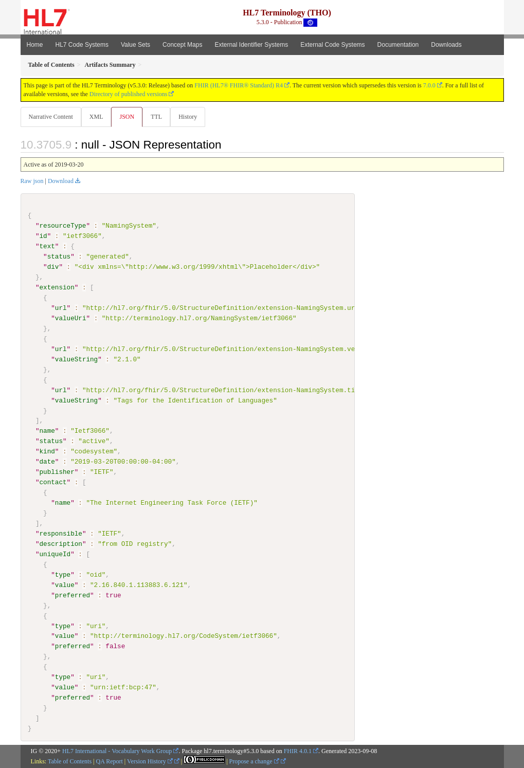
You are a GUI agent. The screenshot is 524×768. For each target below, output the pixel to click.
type (62, 574)
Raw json (32, 181)
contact (53, 482)
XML (97, 116)
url (61, 308)
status (58, 257)
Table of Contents (70, 761)
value (65, 585)
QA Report (109, 761)
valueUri (70, 318)
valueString (76, 359)
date (47, 462)
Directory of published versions (128, 94)
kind (47, 451)
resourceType (63, 226)
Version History (150, 761)
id (43, 236)
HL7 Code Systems (82, 44)
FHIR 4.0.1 (298, 751)
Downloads (446, 44)
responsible (61, 533)
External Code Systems (332, 44)
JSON (128, 116)
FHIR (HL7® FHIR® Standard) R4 (238, 85)
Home (35, 44)
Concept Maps (182, 44)
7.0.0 (429, 85)
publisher (57, 472)
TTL (159, 116)
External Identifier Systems (251, 44)
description (61, 543)
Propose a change (254, 761)
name (47, 431)
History (192, 116)
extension (57, 287)
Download (61, 181)
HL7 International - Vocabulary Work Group (117, 751)
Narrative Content (51, 116)
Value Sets (135, 44)
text (47, 246)
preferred (72, 595)
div (53, 267)
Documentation (398, 44)
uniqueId (55, 554)
